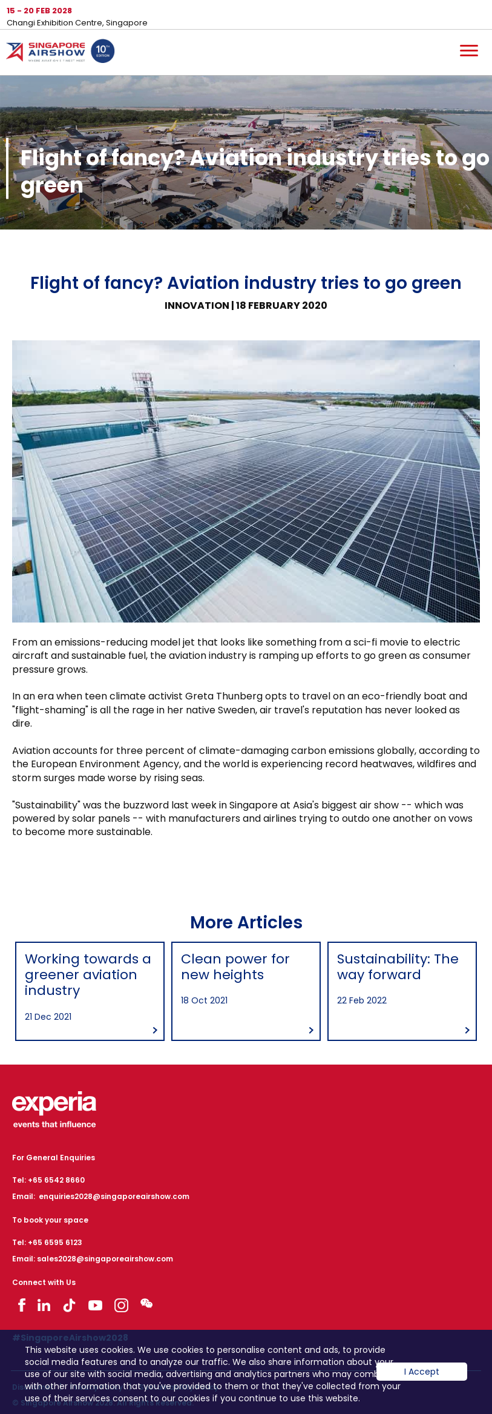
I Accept (421, 1381)
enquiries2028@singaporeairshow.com (114, 1191)
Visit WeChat (146, 1298)
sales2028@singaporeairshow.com (105, 1253)
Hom (60, 53)
